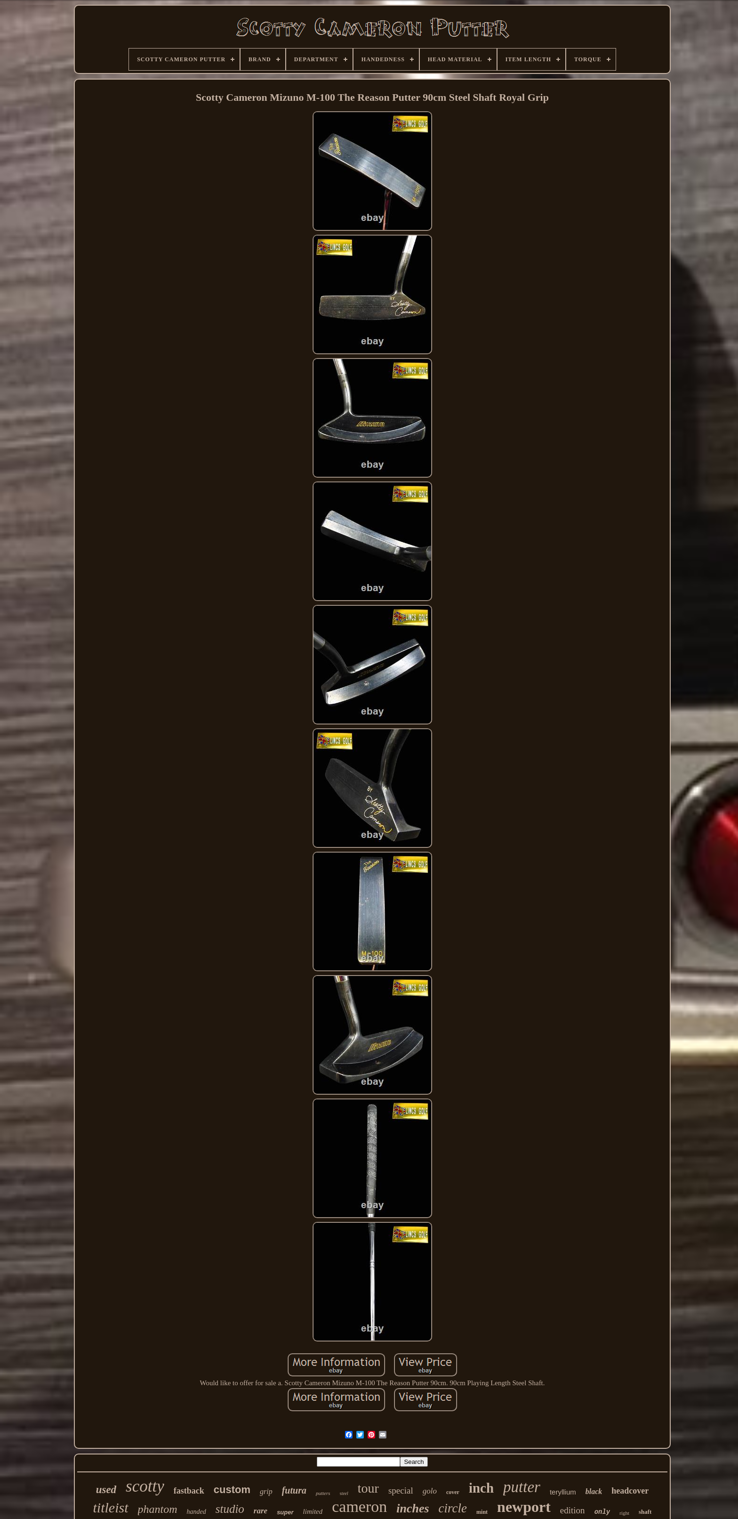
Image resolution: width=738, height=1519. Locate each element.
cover (452, 1492)
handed (196, 1511)
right (624, 1513)
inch (481, 1487)
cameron (359, 1506)
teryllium (563, 1492)
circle (453, 1508)
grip (266, 1491)
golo (430, 1491)
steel (344, 1493)
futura (294, 1490)
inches (412, 1508)
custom (232, 1489)
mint (482, 1512)
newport (524, 1506)
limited (313, 1511)
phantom (157, 1509)
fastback (189, 1490)
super (285, 1512)
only (602, 1512)
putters (323, 1493)
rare (260, 1510)
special (400, 1490)
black (594, 1491)
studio (230, 1509)
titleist (110, 1507)
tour (368, 1488)
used (106, 1489)
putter (521, 1486)
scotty (145, 1486)
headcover (630, 1490)
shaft (645, 1511)
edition (572, 1510)
